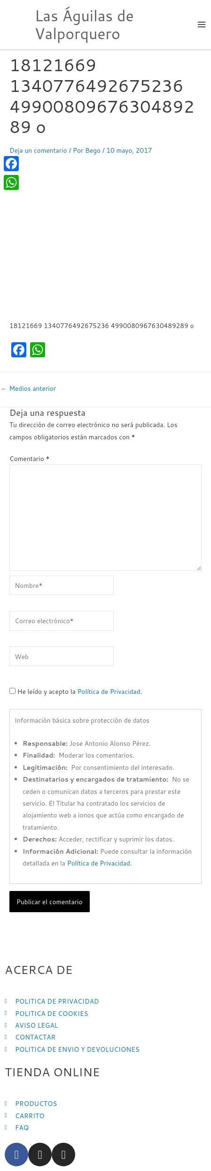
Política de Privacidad (108, 691)
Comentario (29, 458)
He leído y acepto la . (75, 691)
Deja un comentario (38, 150)
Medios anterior (28, 388)
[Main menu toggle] (201, 24)
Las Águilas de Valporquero (84, 24)
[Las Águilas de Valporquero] (14, 23)
